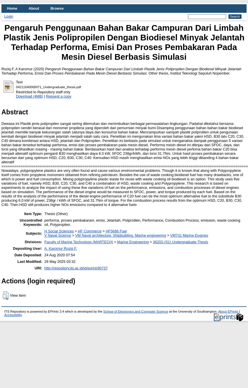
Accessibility (13, 315)
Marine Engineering (133, 242)
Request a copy (58, 96)
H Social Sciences (59, 231)
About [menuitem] (34, 8)
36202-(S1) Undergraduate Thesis (180, 242)
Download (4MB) (29, 96)
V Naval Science (57, 235)
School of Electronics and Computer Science (135, 311)
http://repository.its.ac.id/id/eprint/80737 (76, 268)
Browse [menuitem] (57, 8)
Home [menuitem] (12, 8)
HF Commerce (90, 231)
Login (8, 16)
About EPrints (228, 311)
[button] (5, 295)
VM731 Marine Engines (189, 235)
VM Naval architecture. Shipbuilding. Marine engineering (120, 235)
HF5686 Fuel (116, 231)
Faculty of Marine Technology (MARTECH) (78, 242)
